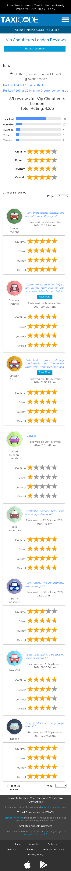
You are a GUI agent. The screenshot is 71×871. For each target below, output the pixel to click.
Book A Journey (34, 48)
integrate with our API (36, 834)
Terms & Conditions (54, 849)
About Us (34, 844)
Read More (44, 296)
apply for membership (53, 807)
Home (17, 844)
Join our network (14, 817)
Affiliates (30, 849)
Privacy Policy (35, 854)
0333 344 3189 (47, 30)
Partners (52, 844)
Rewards (12, 849)
